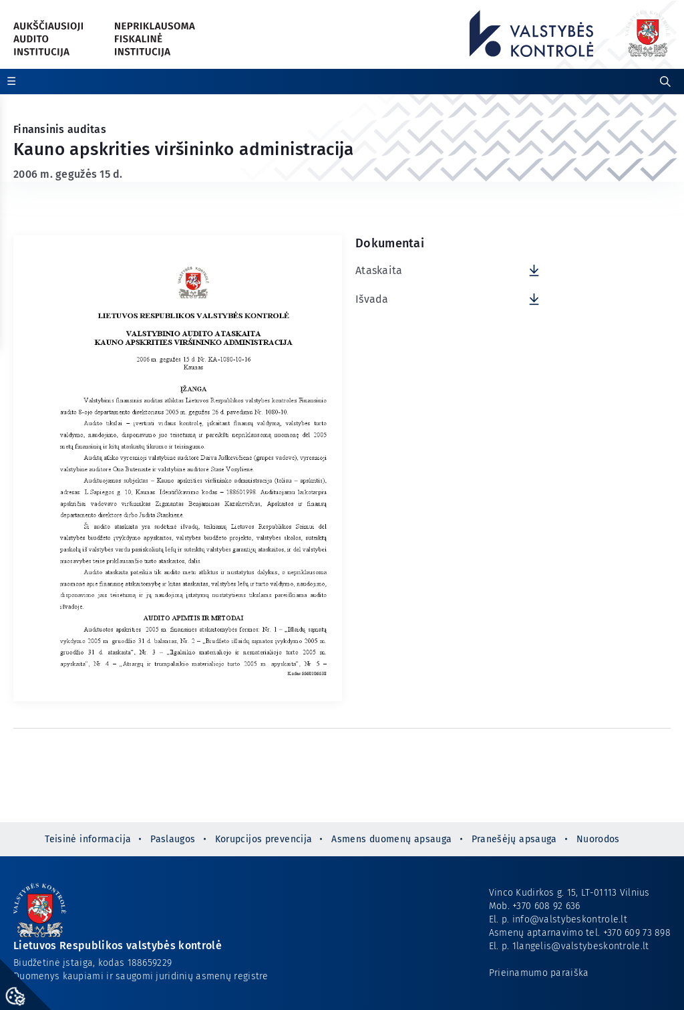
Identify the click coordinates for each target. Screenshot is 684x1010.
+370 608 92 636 (546, 906)
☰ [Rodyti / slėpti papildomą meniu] (11, 81)
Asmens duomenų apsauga (391, 839)
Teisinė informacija (88, 839)
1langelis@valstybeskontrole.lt (580, 946)
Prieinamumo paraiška (539, 973)
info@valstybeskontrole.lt (569, 919)
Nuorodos (598, 839)
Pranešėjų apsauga (514, 839)
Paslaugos (172, 839)
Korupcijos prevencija (264, 839)
